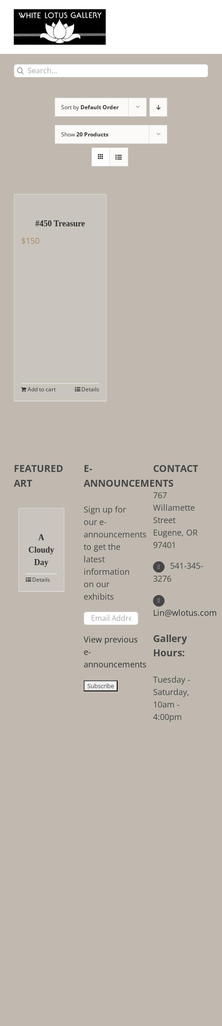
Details (90, 389)
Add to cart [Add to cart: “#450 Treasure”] (42, 389)
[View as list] (119, 157)
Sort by (90, 107)
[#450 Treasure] (60, 201)
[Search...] (111, 70)
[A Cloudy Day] (41, 515)
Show (84, 134)
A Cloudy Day (41, 550)
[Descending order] (158, 107)
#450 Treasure (60, 223)
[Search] (20, 70)
